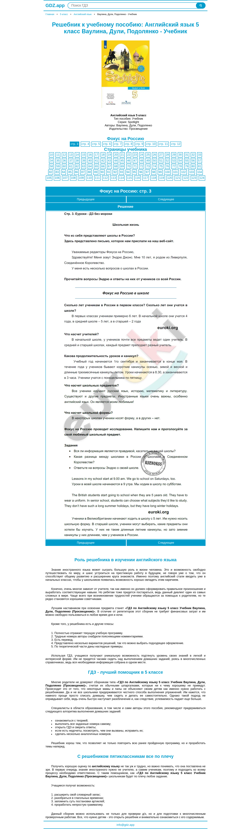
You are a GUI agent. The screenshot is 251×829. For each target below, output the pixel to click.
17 (96, 154)
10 (51, 154)
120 (169, 177)
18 (103, 154)
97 (147, 172)
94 (128, 172)
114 (121, 177)
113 (113, 177)
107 (65, 177)
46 (128, 160)
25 (148, 154)
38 (77, 160)
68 (115, 166)
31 (186, 154)
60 (64, 166)
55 (186, 160)
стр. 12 (175, 144)
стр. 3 (74, 144)
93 (121, 172)
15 (83, 154)
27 (160, 154)
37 (70, 160)
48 (141, 160)
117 (145, 177)
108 (73, 177)
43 (109, 160)
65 (96, 166)
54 (180, 160)
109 (81, 177)
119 (161, 177)
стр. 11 (163, 144)
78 (180, 166)
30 (180, 154)
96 (140, 172)
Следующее (166, 199)
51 (160, 160)
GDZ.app (55, 5)
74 (154, 166)
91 (108, 172)
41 (96, 160)
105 (49, 177)
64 (90, 166)
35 (58, 160)
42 (103, 160)
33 (199, 154)
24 (141, 154)
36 (64, 160)
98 (153, 172)
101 (175, 172)
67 (109, 166)
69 (122, 166)
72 (141, 166)
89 (95, 172)
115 (129, 177)
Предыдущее (85, 199)
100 (167, 172)
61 (70, 166)
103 (191, 172)
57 (199, 160)
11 (58, 154)
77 (173, 166)
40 (90, 160)
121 (177, 177)
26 (154, 154)
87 (83, 172)
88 (89, 172)
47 (135, 160)
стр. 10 (150, 144)
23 (135, 154)
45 (122, 160)
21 (122, 154)
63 (83, 166)
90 (102, 172)
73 (148, 166)
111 (97, 177)
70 (128, 166)
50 (154, 160)
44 (115, 160)
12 (64, 154)
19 (109, 154)
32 (193, 154)
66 (103, 166)
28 (167, 154)
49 (148, 160)
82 (50, 172)
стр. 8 (128, 144)
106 (57, 177)
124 (201, 177)
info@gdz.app (125, 824)
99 (160, 172)
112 (105, 177)
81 (199, 166)
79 (186, 166)
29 (173, 154)
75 (160, 166)
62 (77, 166)
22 (128, 154)
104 (199, 172)
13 (70, 154)
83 (57, 172)
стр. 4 (85, 144)
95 (134, 172)
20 (115, 154)
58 (51, 166)
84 (63, 172)
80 (193, 166)
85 (70, 172)
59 (58, 166)
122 (185, 177)
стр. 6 (107, 144)
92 (115, 172)
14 (77, 154)
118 (153, 177)
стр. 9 (139, 144)
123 (193, 177)
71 (135, 166)
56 (193, 160)
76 (167, 166)
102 (183, 172)
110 (89, 177)
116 (137, 177)
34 (51, 160)
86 (76, 172)
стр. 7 (117, 144)
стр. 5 (96, 144)
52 (167, 160)
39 (83, 160)
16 (90, 154)
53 (173, 160)
